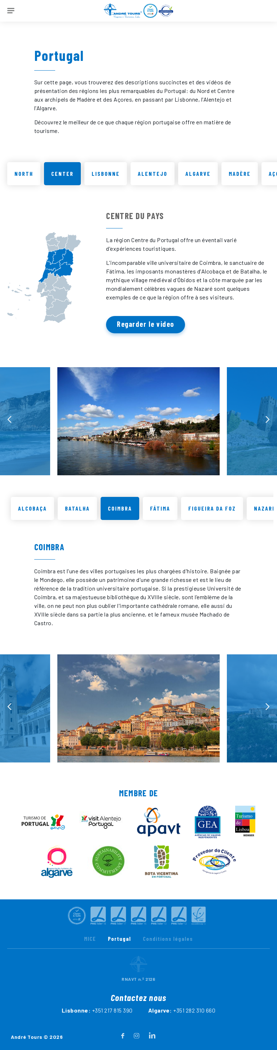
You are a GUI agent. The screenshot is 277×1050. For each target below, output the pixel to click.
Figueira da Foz (212, 515)
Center (62, 173)
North (23, 173)
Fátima (160, 515)
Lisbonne (106, 173)
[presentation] (9, 426)
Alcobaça (32, 515)
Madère (240, 173)
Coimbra (120, 515)
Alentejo (152, 173)
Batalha (77, 515)
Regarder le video (145, 324)
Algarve (198, 173)
